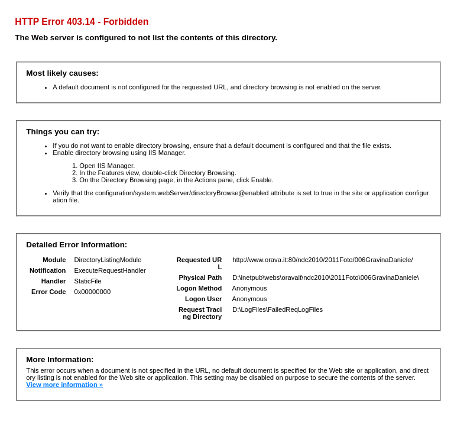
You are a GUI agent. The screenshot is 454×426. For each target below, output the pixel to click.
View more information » (64, 384)
